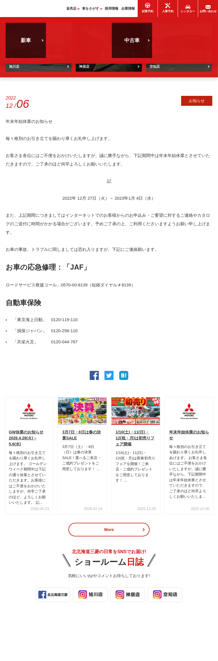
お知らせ (197, 103)
